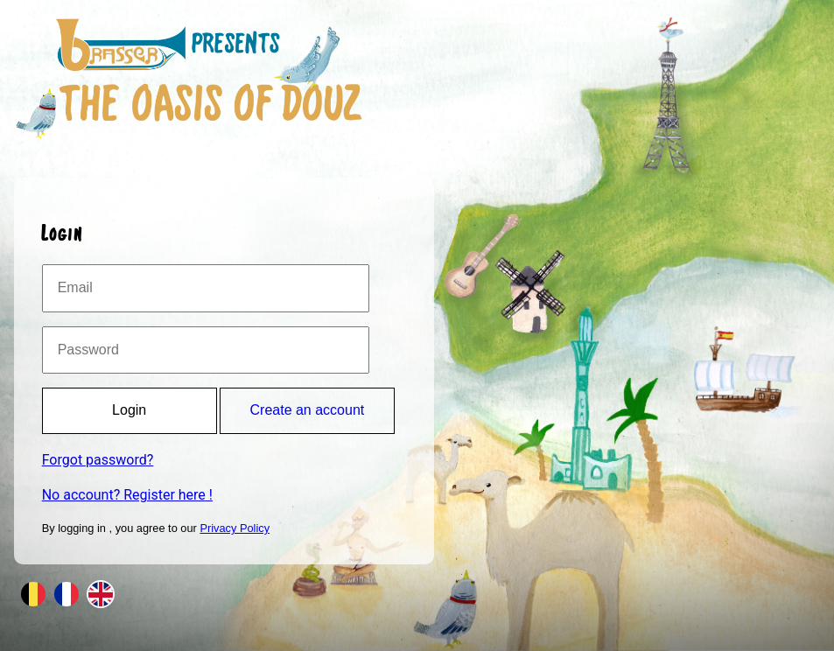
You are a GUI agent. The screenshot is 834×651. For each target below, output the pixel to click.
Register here (164, 494)
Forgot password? (98, 460)
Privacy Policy (235, 528)
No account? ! (127, 494)
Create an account (307, 409)
